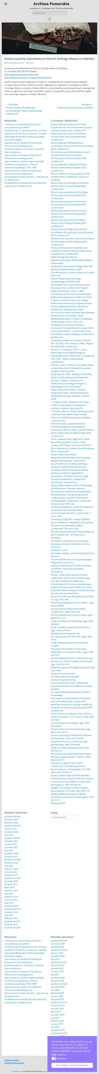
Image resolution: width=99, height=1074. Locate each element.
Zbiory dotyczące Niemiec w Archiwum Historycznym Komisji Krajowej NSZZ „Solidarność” (69, 195)
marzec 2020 (10, 872)
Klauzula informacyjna (14, 1063)
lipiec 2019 (9, 887)
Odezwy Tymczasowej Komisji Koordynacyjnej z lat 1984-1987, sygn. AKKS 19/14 (71, 636)
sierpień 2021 (10, 844)
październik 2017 (12, 921)
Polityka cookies (11, 1060)
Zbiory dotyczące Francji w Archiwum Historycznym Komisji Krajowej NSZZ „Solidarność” (69, 213)
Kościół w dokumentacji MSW (65, 676)
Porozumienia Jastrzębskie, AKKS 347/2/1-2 (71, 713)
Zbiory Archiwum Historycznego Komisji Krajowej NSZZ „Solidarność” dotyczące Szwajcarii (70, 176)
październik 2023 (12, 825)
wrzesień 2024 (11, 819)
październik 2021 (12, 838)
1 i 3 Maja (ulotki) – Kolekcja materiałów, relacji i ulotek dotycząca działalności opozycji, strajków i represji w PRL (70, 405)
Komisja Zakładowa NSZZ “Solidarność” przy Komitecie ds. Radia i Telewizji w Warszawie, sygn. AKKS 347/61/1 (72, 661)
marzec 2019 (10, 899)
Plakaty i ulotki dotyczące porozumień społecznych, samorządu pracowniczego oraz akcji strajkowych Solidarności (70, 577)
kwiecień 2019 (11, 896)
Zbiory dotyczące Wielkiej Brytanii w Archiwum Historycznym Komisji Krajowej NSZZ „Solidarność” (72, 145)
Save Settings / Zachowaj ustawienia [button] (72, 1065)
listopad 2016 (10, 924)
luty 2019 (8, 902)
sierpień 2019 (10, 884)
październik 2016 (12, 927)
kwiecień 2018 (11, 918)
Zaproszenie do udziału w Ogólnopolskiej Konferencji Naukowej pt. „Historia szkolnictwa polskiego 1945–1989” (24, 164)
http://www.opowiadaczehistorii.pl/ (21, 74)
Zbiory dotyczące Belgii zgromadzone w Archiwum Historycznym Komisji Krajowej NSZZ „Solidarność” (72, 232)
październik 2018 (12, 909)
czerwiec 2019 (11, 890)
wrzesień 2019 (11, 881)
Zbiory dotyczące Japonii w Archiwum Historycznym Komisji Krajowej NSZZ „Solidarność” (69, 204)
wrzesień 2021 (11, 841)
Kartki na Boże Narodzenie (64, 454)
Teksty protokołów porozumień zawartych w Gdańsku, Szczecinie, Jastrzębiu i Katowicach (71, 568)
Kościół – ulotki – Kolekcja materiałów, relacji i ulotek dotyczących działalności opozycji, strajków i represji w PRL (72, 368)
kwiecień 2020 (11, 869)
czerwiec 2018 (11, 912)
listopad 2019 (10, 875)
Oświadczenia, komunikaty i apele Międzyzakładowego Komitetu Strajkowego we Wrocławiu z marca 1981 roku (71, 318)
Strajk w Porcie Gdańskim (63, 673)
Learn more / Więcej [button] (81, 1051)
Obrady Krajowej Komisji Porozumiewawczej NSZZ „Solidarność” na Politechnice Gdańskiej (72, 534)
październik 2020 (12, 859)
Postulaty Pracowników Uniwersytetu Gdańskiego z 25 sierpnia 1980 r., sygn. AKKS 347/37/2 (72, 652)
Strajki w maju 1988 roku (63, 503)
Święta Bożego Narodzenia (64, 257)
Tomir (31, 63)
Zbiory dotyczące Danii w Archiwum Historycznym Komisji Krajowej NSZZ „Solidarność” (68, 223)
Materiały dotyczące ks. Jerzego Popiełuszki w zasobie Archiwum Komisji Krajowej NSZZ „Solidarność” (72, 707)
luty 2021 (8, 850)
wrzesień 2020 (11, 862)
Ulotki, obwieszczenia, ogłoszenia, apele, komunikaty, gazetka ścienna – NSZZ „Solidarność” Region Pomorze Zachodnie (71, 442)
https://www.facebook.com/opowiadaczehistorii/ (28, 77)
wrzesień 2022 (11, 831)
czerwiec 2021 (11, 847)
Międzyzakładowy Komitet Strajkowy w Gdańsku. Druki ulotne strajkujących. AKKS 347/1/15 (72, 797)
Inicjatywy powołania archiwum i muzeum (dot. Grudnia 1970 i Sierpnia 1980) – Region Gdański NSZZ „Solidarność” (72, 343)
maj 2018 (8, 915)
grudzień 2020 (11, 853)
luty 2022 (8, 835)
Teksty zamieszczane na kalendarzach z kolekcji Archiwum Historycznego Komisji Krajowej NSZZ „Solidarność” (71, 250)
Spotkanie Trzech (59, 550)
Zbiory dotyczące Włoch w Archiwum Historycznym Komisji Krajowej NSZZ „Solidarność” (68, 136)
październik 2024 (12, 816)
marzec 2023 (10, 828)
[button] (54, 1054)
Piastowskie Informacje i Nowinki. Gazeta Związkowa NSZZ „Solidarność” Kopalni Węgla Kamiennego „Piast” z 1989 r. (70, 287)
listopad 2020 (10, 856)
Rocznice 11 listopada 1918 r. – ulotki (68, 349)
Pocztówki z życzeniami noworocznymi (69, 541)
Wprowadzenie (58, 803)
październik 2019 (12, 878)
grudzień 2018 (11, 906)
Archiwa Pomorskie (51, 4)
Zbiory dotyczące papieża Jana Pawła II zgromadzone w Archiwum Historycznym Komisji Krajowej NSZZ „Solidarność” (71, 127)
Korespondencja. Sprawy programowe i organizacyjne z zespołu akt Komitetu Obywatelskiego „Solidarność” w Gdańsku (71, 497)
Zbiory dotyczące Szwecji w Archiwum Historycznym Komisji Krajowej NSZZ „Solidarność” (69, 167)
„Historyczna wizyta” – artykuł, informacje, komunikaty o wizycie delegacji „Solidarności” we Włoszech (72, 334)
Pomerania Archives (33, 1071)
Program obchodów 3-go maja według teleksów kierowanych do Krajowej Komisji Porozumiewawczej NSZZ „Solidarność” (71, 303)
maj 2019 (8, 893)
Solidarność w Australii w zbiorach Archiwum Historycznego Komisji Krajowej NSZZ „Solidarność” (72, 241)
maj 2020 (8, 865)
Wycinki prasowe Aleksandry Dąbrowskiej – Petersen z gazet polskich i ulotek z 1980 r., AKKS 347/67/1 (71, 756)
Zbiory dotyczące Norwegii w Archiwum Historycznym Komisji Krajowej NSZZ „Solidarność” (70, 186)
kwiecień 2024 (11, 822)
